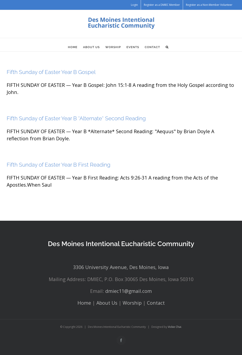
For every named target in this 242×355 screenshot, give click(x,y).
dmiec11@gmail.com (128, 291)
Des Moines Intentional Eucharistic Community (121, 244)
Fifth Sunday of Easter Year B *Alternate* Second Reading (76, 118)
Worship (132, 303)
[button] (167, 47)
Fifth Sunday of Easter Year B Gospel (51, 72)
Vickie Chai (174, 327)
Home (84, 303)
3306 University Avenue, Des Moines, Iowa (121, 267)
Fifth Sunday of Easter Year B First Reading (58, 164)
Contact (156, 303)
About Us (106, 303)
